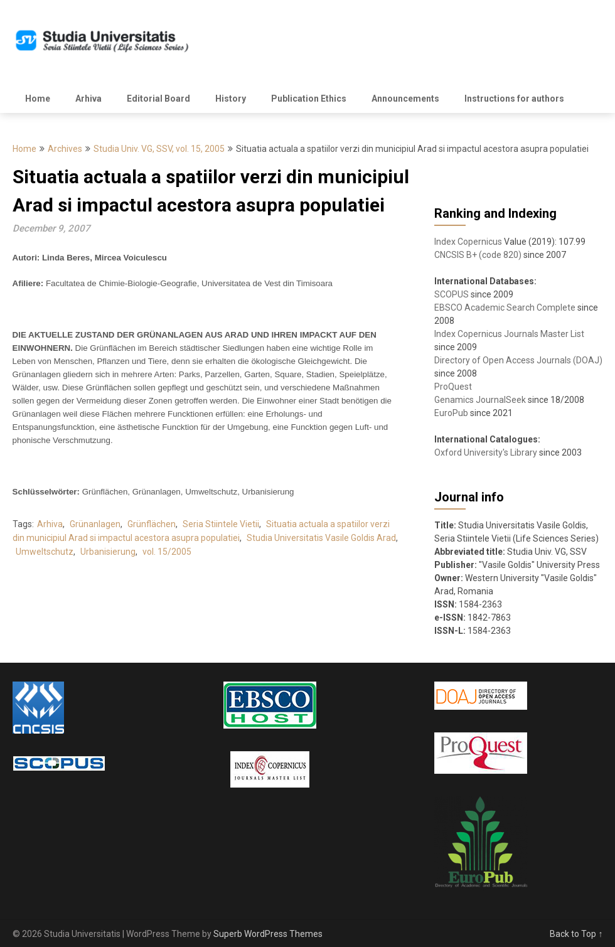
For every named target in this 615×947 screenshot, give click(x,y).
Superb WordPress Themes (268, 934)
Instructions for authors (514, 99)
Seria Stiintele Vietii (221, 524)
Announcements (405, 99)
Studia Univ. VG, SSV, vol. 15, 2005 (159, 149)
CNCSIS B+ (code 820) (477, 255)
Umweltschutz (44, 552)
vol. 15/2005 (166, 552)
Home (37, 99)
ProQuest (453, 387)
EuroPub (451, 413)
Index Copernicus (468, 242)
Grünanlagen (95, 524)
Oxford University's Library (485, 452)
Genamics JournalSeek (480, 400)
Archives (65, 149)
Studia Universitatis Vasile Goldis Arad (321, 538)
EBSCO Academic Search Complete (504, 307)
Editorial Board (158, 99)
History (230, 99)
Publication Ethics (308, 99)
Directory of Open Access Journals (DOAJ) (518, 360)
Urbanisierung (108, 552)
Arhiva (88, 99)
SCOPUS (451, 294)
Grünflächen (151, 524)
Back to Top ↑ (576, 934)
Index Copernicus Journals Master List (509, 334)
